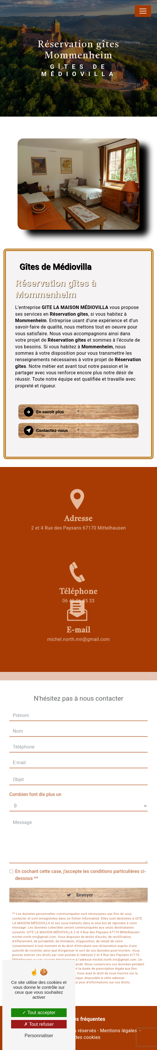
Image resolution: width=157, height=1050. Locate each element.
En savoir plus (44, 412)
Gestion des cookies (79, 1037)
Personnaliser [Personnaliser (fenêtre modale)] (39, 1035)
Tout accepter (38, 1012)
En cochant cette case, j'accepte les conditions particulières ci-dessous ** (80, 857)
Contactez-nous (46, 430)
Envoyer (84, 878)
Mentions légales (118, 1030)
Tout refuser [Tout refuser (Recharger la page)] (39, 1024)
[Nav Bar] (143, 11)
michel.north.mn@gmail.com (78, 622)
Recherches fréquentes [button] (78, 1019)
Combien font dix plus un (35, 777)
